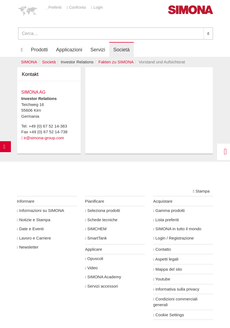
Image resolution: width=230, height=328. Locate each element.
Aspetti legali (165, 259)
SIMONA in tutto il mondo (177, 228)
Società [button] (121, 49)
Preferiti (54, 7)
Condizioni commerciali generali (175, 302)
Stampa (201, 191)
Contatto (162, 249)
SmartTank (96, 238)
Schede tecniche (101, 219)
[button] (28, 11)
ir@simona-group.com (44, 137)
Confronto (77, 7)
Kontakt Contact (5, 157)
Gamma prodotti (169, 210)
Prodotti (39, 49)
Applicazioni (69, 49)
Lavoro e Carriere (34, 238)
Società (49, 62)
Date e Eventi (30, 228)
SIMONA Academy (103, 276)
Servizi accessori (101, 286)
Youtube (161, 279)
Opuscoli (94, 258)
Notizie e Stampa (33, 219)
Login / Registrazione (173, 238)
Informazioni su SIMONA (40, 210)
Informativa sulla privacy (176, 289)
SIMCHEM (96, 228)
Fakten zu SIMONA (116, 62)
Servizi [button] (97, 49)
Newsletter (27, 247)
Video (91, 267)
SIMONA (29, 62)
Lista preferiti (166, 219)
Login (97, 7)
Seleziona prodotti (102, 210)
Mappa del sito (167, 269)
